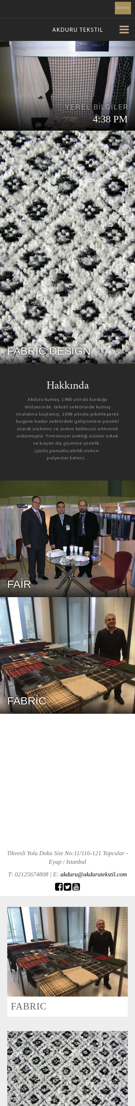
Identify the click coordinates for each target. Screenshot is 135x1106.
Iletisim (123, 8)
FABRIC (29, 1006)
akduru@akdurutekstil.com (93, 874)
